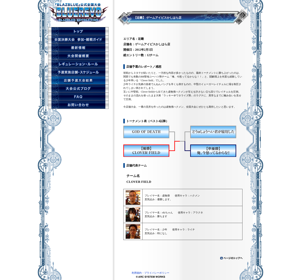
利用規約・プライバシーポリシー (150, 272)
